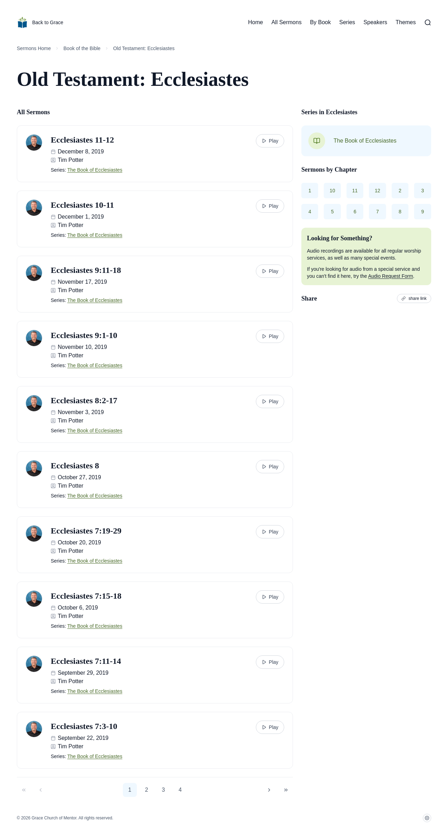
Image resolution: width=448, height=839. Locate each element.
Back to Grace (40, 22)
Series (347, 22)
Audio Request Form (390, 276)
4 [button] (180, 790)
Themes (406, 22)
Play (270, 141)
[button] (24, 790)
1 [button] (129, 790)
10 (332, 190)
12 (377, 190)
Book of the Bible (81, 48)
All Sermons (286, 22)
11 (355, 190)
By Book (320, 22)
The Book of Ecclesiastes (94, 170)
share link (414, 298)
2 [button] (146, 790)
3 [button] (163, 790)
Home (255, 22)
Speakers (375, 22)
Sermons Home (34, 48)
